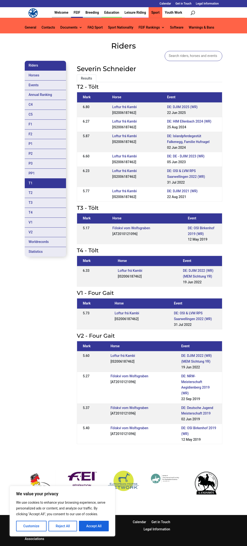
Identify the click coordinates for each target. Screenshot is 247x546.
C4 (31, 104)
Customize (31, 526)
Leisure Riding (135, 12)
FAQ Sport (95, 27)
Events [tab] (34, 85)
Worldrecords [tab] (39, 242)
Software (176, 27)
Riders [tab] (33, 65)
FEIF (77, 12)
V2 (31, 232)
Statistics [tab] (36, 252)
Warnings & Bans (201, 27)
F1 (30, 124)
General (30, 27)
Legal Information (207, 3)
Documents (69, 27)
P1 (31, 144)
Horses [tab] (34, 75)
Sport (155, 12)
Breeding (92, 12)
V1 (31, 222)
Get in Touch (183, 3)
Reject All (63, 526)
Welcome (61, 12)
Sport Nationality (120, 27)
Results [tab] (86, 78)
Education (111, 12)
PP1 (32, 173)
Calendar (165, 3)
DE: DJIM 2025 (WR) (182, 107)
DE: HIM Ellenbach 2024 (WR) (189, 121)
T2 (31, 193)
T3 (31, 203)
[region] (62, 511)
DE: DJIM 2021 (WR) (182, 191)
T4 (31, 212)
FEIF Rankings (149, 27)
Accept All (94, 526)
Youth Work (173, 12)
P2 (31, 153)
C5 (31, 114)
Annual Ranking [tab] (40, 95)
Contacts (48, 27)
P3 (31, 163)
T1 (31, 183)
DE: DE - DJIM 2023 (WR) (186, 156)
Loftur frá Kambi (124, 107)
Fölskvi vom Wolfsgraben (131, 228)
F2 (30, 134)
